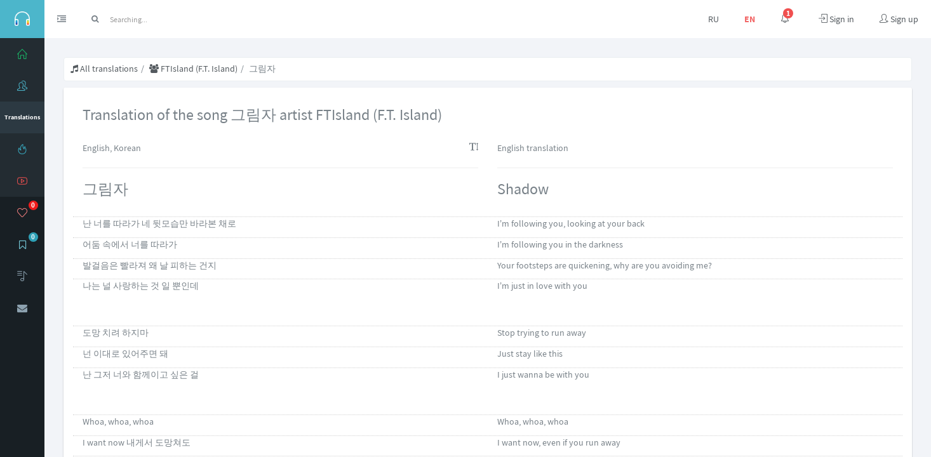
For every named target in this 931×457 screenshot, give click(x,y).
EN (749, 19)
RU (713, 19)
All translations (104, 68)
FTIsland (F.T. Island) (193, 68)
